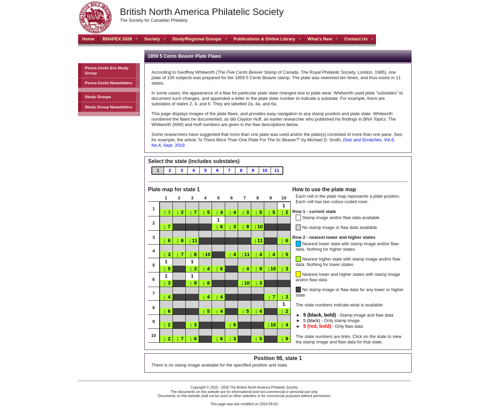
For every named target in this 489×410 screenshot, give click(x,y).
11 (276, 170)
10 (264, 170)
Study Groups (98, 96)
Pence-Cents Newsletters (108, 83)
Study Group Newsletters (108, 107)
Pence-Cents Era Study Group (107, 70)
